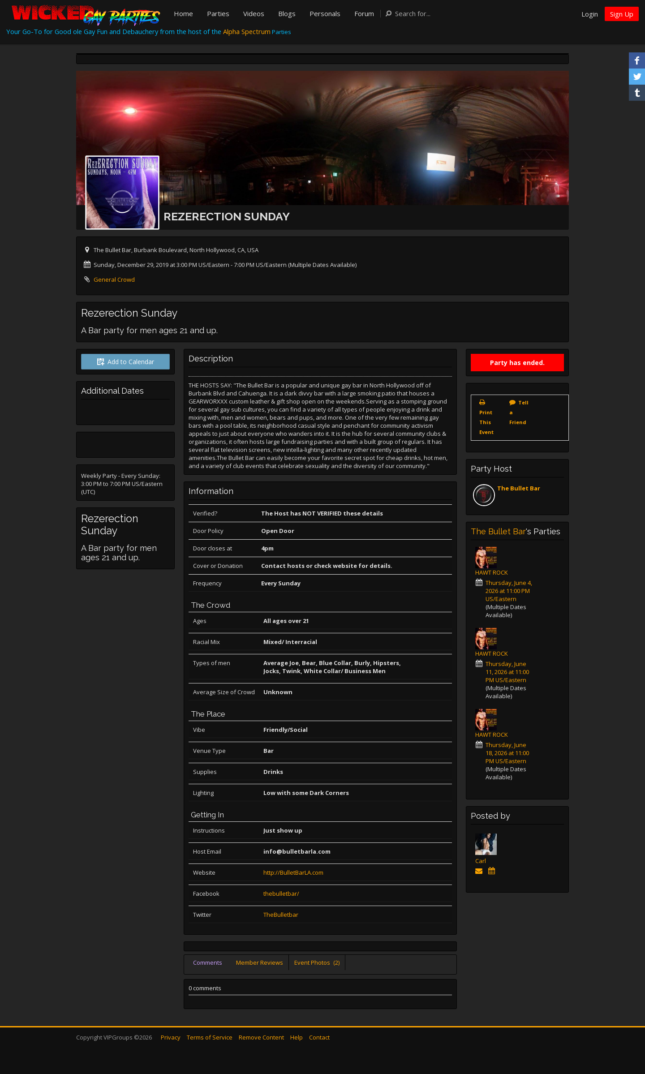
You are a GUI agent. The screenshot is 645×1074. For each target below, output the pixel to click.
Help (296, 1037)
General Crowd (114, 279)
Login (589, 13)
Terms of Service (209, 1037)
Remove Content (261, 1037)
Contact (319, 1037)
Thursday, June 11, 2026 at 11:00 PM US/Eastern (507, 672)
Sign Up (621, 13)
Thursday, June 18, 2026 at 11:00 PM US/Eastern (507, 753)
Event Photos (317, 962)
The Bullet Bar (518, 488)
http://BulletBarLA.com (293, 872)
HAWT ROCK (491, 572)
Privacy (171, 1037)
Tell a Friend (519, 412)
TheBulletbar (280, 915)
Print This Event (486, 422)
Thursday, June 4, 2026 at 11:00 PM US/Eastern (509, 591)
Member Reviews (259, 962)
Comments (207, 962)
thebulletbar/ (281, 893)
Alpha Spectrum (247, 31)
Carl (480, 861)
